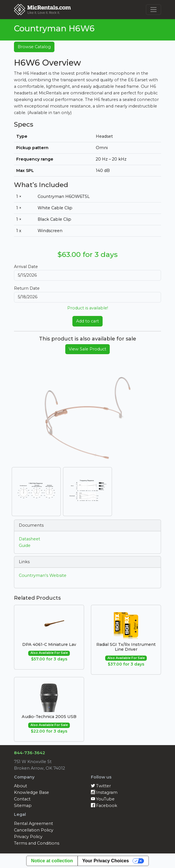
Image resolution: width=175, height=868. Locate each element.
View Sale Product (87, 349)
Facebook (104, 805)
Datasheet (29, 539)
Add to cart (87, 321)
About (20, 785)
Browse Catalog (34, 46)
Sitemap (23, 805)
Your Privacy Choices (105, 860)
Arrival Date (26, 266)
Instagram (104, 792)
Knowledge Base (31, 792)
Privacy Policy (28, 836)
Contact (22, 799)
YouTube (103, 799)
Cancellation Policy (33, 830)
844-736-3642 (29, 752)
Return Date (27, 288)
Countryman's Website (42, 575)
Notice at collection (52, 860)
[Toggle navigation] (153, 9)
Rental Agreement (33, 823)
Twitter (101, 785)
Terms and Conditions (36, 843)
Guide (24, 545)
